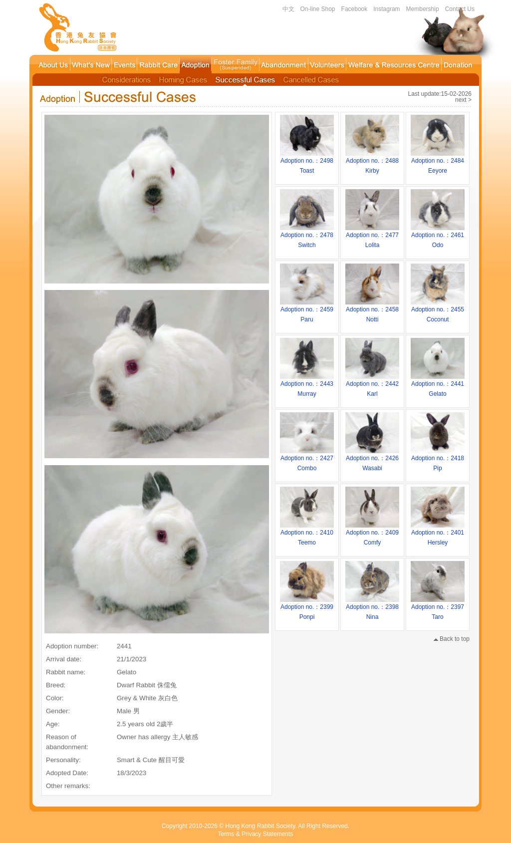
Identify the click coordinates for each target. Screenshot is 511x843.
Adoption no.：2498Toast (307, 162)
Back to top (452, 638)
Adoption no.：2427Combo (307, 460)
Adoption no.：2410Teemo (307, 534)
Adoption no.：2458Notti (372, 311)
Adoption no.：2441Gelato (438, 385)
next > (463, 99)
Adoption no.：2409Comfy (372, 534)
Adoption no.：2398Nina (372, 608)
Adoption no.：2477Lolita (372, 237)
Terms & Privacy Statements (255, 834)
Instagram (386, 8)
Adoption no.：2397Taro (438, 608)
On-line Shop (317, 8)
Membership (422, 8)
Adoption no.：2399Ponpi (307, 608)
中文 (288, 8)
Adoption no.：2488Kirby (372, 162)
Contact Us (460, 8)
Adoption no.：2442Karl (372, 385)
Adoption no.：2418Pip (438, 460)
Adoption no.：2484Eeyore (438, 162)
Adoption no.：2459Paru (307, 311)
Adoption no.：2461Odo (438, 237)
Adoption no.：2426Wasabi (372, 460)
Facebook (354, 8)
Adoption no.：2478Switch (307, 237)
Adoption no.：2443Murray (307, 385)
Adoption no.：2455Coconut (438, 311)
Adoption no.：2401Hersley (438, 534)
